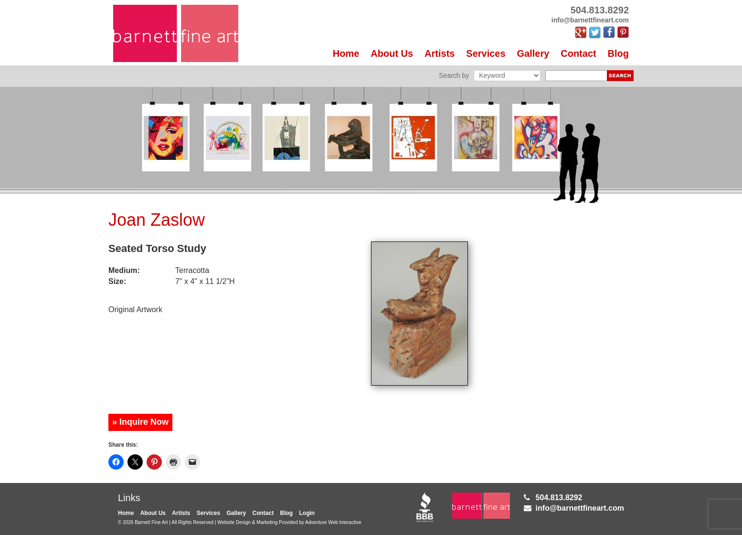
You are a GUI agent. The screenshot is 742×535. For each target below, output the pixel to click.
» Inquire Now (140, 422)
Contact (578, 53)
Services (485, 53)
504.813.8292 (559, 497)
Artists (439, 53)
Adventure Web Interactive (333, 522)
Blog (618, 53)
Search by (454, 75)
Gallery (533, 53)
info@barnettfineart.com (580, 508)
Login (307, 513)
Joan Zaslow (156, 220)
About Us (392, 53)
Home (346, 53)
